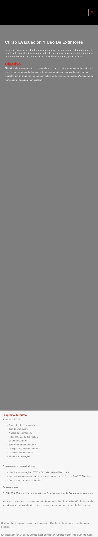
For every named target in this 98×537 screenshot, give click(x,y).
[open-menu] (92, 12)
